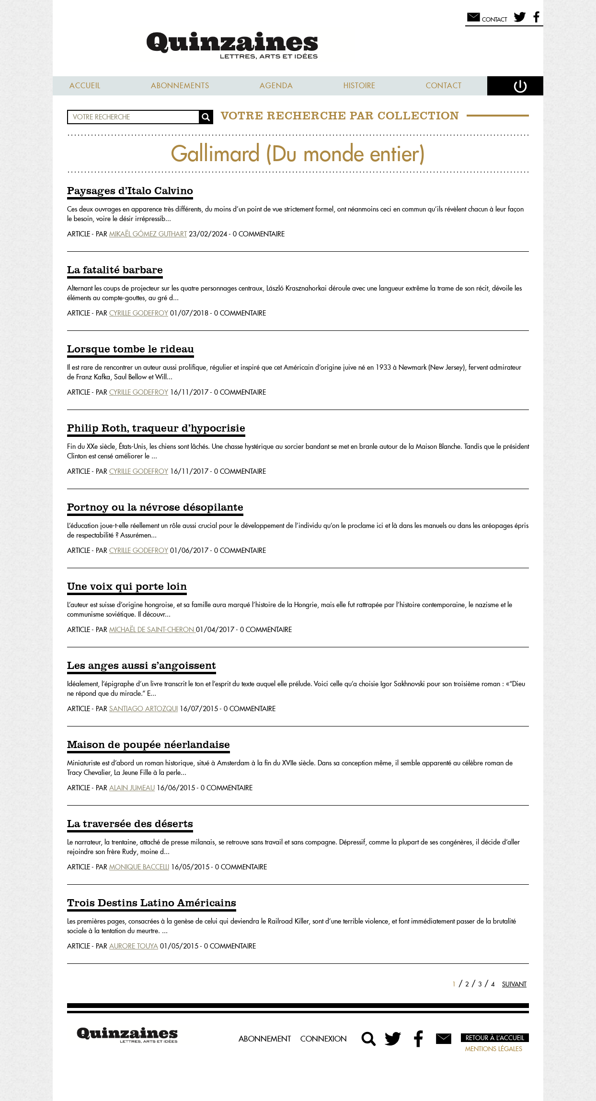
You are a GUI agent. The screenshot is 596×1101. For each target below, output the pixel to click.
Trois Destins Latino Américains (151, 903)
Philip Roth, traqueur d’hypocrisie (156, 428)
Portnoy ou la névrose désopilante (155, 508)
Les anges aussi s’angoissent (141, 666)
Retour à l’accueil (495, 1038)
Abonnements (180, 85)
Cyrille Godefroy (138, 313)
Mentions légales (493, 1049)
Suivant (514, 984)
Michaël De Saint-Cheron (152, 629)
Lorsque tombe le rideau (130, 349)
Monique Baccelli (139, 867)
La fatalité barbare (115, 270)
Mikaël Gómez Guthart (148, 234)
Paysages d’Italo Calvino (130, 191)
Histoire (360, 85)
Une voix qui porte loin (127, 587)
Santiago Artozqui (143, 708)
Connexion (323, 1038)
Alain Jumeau (132, 788)
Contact (444, 85)
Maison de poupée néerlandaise (148, 745)
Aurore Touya (133, 946)
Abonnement (265, 1038)
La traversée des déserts (130, 824)
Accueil (85, 85)
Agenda (276, 85)
